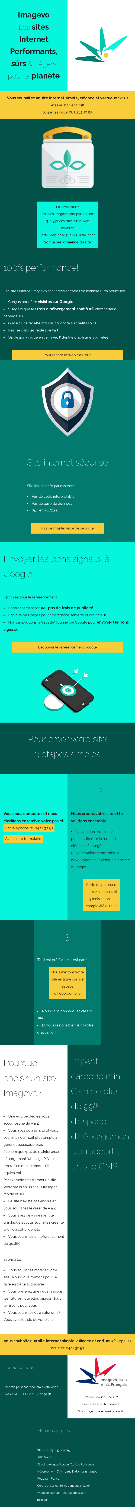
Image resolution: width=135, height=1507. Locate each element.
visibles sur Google (55, 301)
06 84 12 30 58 (80, 112)
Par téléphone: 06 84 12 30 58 (29, 828)
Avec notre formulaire (23, 839)
